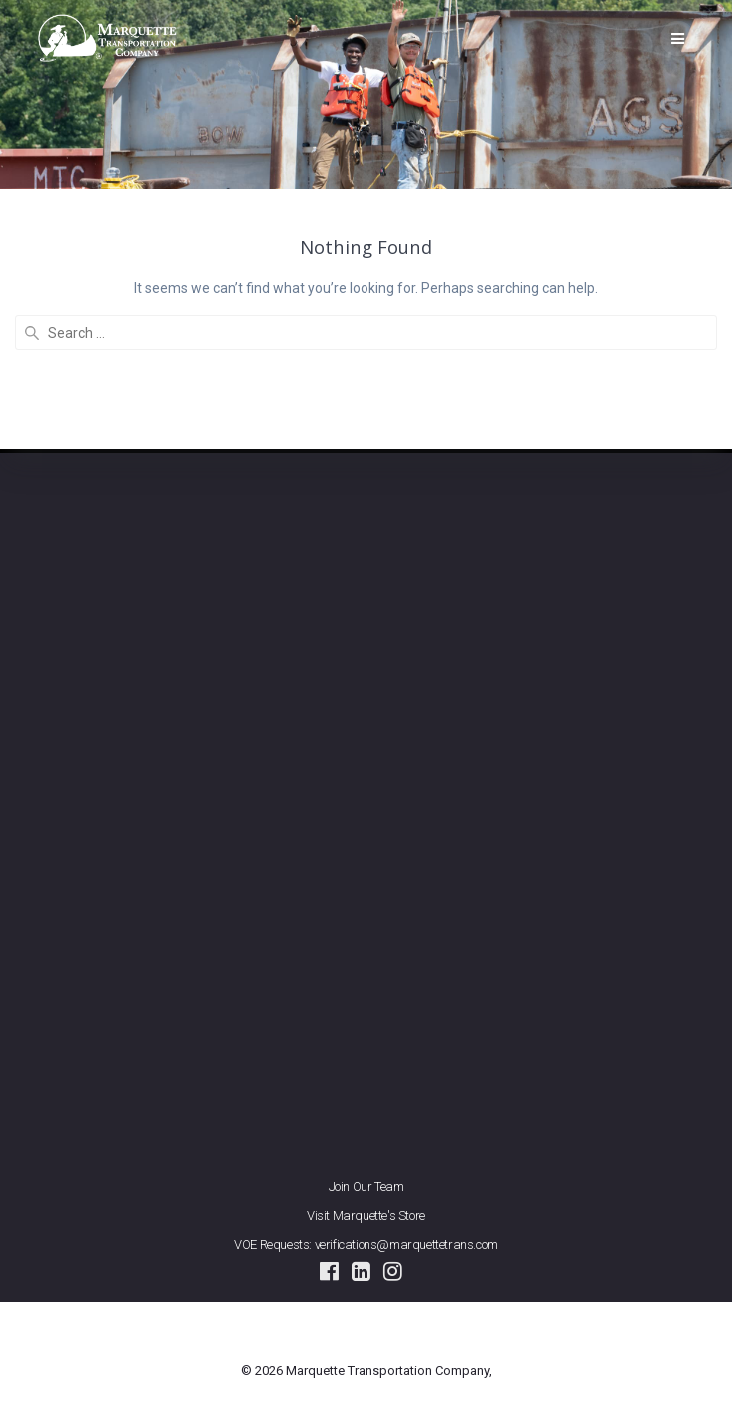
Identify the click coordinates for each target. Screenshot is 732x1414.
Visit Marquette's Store (366, 1215)
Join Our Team (366, 1186)
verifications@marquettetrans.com (406, 1244)
